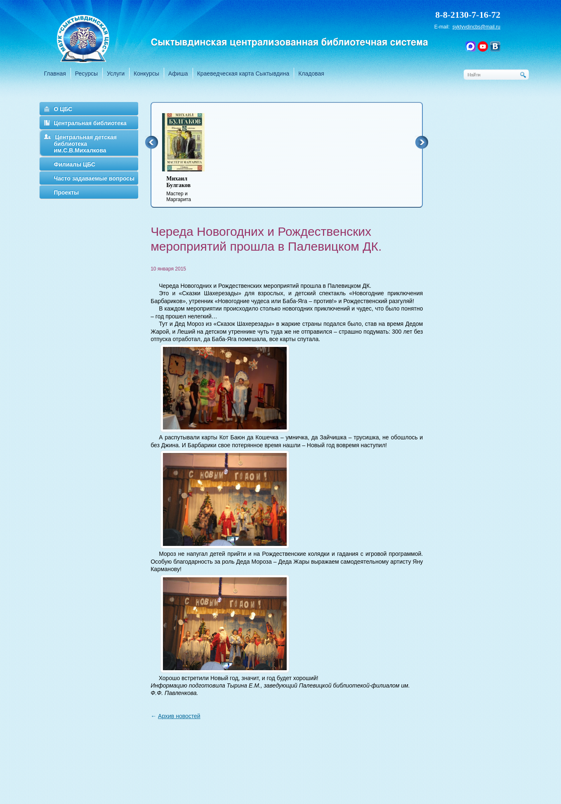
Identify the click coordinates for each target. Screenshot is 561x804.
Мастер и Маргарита (188, 189)
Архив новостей (179, 716)
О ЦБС (63, 109)
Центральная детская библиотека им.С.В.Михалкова (85, 144)
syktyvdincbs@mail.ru (476, 27)
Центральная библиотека (90, 123)
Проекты (66, 192)
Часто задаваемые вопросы (94, 178)
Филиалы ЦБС (74, 164)
